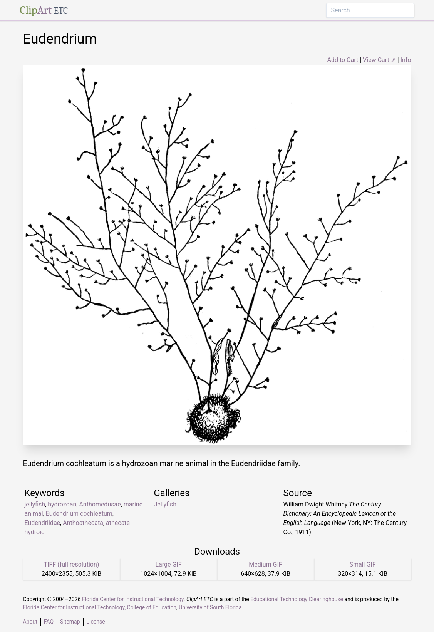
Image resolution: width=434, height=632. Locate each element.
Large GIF (168, 564)
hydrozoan (62, 504)
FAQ (49, 622)
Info (405, 60)
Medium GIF (265, 564)
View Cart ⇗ (379, 60)
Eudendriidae (42, 522)
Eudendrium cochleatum (79, 513)
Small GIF (362, 564)
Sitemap (70, 622)
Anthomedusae (100, 504)
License (96, 622)
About (30, 622)
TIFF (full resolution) (71, 564)
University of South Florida (210, 607)
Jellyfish (165, 504)
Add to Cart (342, 60)
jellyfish (35, 504)
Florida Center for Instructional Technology (133, 599)
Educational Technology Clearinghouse (296, 599)
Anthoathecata (83, 522)
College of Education (152, 607)
